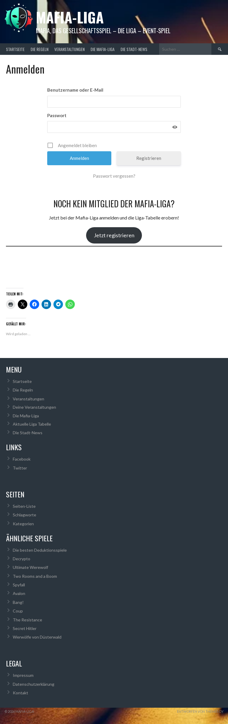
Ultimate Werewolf (30, 567)
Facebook (22, 459)
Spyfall (19, 584)
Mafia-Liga (70, 17)
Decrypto (21, 558)
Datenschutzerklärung (33, 684)
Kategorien (23, 523)
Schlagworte (24, 514)
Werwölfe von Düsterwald (37, 636)
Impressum (23, 675)
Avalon (19, 593)
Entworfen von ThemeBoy (200, 711)
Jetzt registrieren (114, 235)
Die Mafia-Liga (103, 49)
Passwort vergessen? (114, 176)
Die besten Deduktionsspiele (40, 550)
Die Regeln (39, 49)
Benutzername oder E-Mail (75, 90)
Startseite (15, 49)
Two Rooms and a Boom (35, 576)
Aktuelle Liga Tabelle (32, 424)
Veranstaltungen (69, 49)
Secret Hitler (25, 628)
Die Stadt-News (134, 49)
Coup (18, 610)
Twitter (20, 467)
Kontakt (20, 692)
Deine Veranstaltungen (34, 407)
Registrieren (148, 158)
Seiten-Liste (24, 506)
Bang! (18, 602)
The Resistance (27, 619)
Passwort (56, 115)
